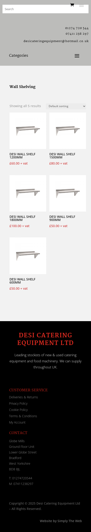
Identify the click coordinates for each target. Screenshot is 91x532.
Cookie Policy (18, 410)
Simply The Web (69, 521)
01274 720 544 (77, 28)
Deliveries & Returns (23, 397)
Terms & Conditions (23, 416)
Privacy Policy (18, 403)
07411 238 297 (77, 33)
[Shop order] (66, 106)
